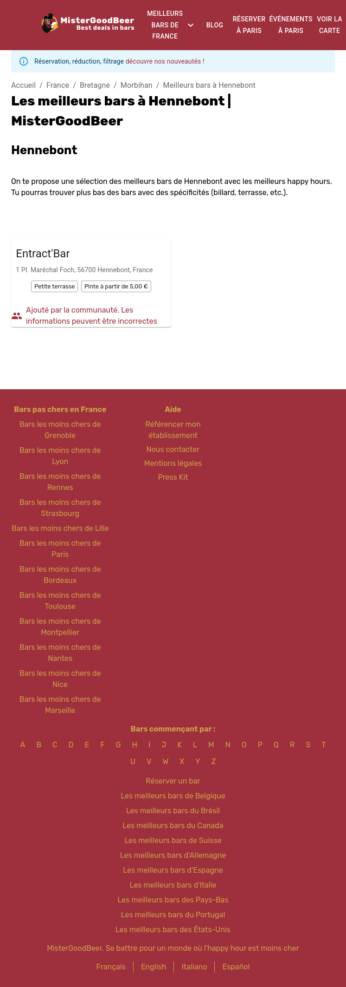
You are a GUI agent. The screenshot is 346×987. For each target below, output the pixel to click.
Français (111, 966)
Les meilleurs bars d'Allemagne (173, 855)
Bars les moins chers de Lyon (60, 456)
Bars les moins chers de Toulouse (60, 601)
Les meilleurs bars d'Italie (172, 885)
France (57, 85)
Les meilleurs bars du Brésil (173, 810)
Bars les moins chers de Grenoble (60, 430)
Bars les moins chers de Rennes (60, 482)
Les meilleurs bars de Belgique (173, 795)
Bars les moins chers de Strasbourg (60, 508)
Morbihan (137, 85)
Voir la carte (329, 24)
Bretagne (95, 85)
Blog (215, 25)
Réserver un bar (173, 781)
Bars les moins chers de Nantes (60, 653)
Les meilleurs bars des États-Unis (173, 929)
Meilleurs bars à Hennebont (209, 85)
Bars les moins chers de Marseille (60, 705)
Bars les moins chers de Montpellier (60, 627)
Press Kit (173, 477)
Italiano (194, 966)
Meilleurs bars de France (165, 25)
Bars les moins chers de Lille (60, 528)
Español (236, 966)
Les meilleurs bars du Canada (172, 825)
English (154, 966)
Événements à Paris (290, 24)
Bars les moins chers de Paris (60, 549)
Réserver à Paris (249, 24)
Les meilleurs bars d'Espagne (173, 870)
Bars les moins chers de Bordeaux (60, 575)
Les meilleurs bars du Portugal (173, 914)
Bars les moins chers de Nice (60, 679)
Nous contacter (173, 449)
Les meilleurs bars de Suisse (172, 840)
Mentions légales (173, 463)
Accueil (23, 85)
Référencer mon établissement (172, 430)
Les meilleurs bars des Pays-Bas (172, 899)
